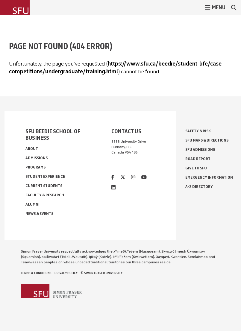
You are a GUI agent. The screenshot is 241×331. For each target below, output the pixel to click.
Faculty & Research (44, 195)
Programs (35, 167)
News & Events (39, 213)
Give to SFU (196, 168)
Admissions (36, 157)
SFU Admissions (200, 149)
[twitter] (122, 177)
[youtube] (144, 177)
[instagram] (133, 177)
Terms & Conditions (36, 273)
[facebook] (112, 177)
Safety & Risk (198, 130)
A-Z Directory (199, 186)
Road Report (197, 158)
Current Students (43, 185)
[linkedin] (113, 187)
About (31, 148)
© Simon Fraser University (101, 273)
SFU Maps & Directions (206, 140)
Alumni (32, 204)
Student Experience (45, 176)
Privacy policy (66, 273)
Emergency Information (209, 177)
